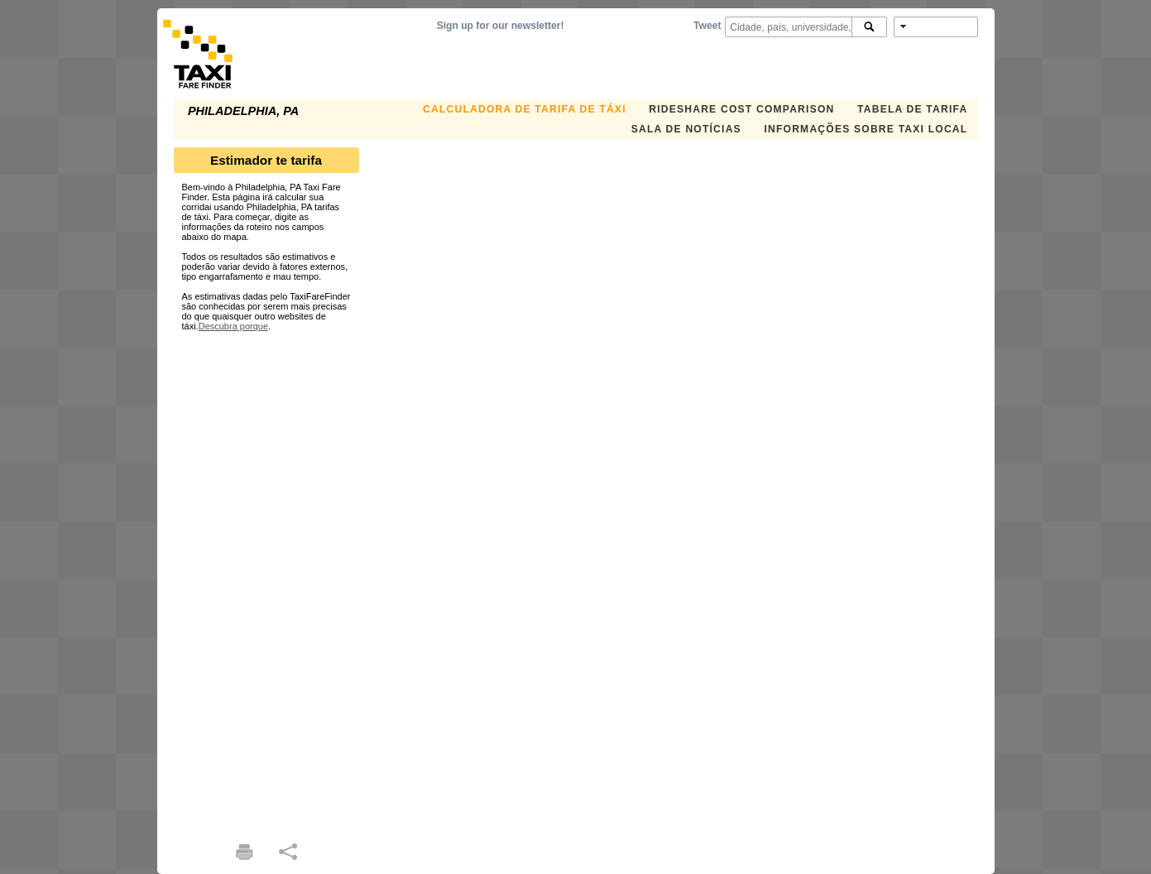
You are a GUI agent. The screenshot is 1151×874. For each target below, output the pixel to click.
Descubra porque (233, 326)
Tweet (707, 25)
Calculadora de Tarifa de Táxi (524, 109)
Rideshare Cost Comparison (741, 109)
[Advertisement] (266, 579)
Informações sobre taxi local (865, 129)
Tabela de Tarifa (912, 109)
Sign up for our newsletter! (500, 25)
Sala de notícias (686, 129)
